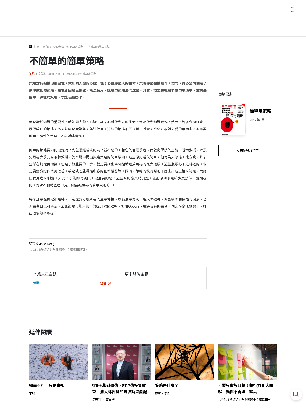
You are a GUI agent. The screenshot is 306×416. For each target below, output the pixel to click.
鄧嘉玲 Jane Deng (50, 73)
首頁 (36, 46)
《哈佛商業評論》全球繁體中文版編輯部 (244, 399)
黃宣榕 (110, 399)
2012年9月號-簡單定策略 (67, 46)
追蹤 (105, 283)
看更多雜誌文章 (248, 150)
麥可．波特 (162, 393)
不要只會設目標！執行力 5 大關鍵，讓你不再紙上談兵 (245, 388)
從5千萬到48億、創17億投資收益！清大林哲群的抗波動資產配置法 (121, 389)
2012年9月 (257, 120)
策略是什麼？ (166, 385)
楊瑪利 (96, 399)
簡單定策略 (260, 111)
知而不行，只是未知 (46, 385)
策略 (32, 73)
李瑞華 (33, 393)
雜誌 (46, 46)
